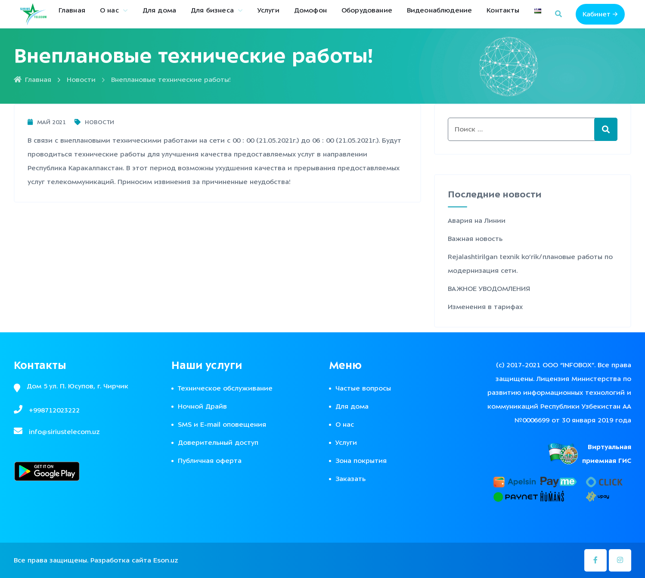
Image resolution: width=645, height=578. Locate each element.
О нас (109, 10)
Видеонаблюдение (439, 10)
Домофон (310, 10)
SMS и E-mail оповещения (222, 424)
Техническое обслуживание (225, 388)
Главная (72, 10)
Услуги (268, 10)
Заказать (350, 478)
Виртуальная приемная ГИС (606, 454)
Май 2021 (47, 122)
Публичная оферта (210, 460)
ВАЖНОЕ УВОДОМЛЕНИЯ (489, 288)
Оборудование (366, 10)
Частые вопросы (363, 388)
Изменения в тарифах (485, 306)
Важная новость (475, 238)
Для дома (159, 10)
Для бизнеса (212, 10)
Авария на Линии (476, 220)
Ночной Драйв (202, 406)
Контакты (503, 10)
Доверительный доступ (218, 442)
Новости (81, 79)
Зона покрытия (361, 460)
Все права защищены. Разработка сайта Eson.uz (96, 560)
